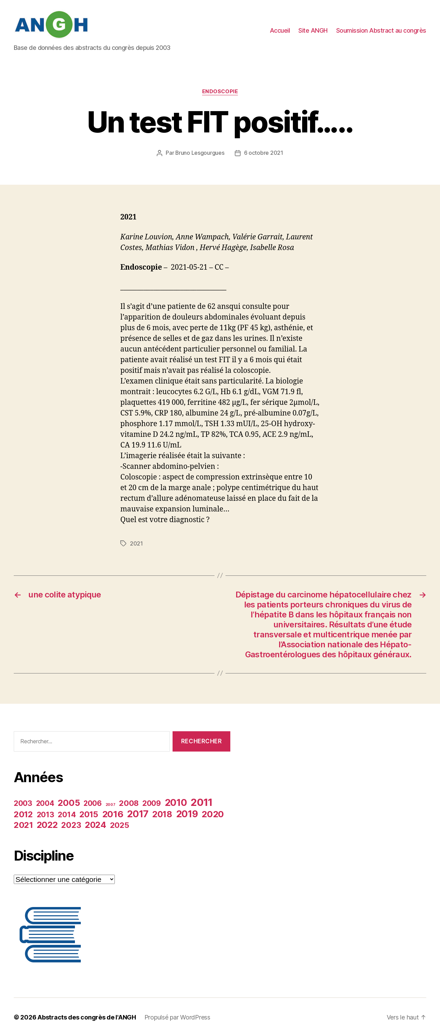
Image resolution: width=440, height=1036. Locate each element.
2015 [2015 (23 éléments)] (88, 814)
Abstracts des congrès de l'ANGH (86, 1016)
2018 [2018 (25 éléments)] (162, 813)
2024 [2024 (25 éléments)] (95, 824)
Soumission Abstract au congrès (381, 30)
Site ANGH (313, 30)
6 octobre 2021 (263, 152)
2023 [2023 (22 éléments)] (71, 824)
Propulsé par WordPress (177, 1016)
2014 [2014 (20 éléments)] (67, 813)
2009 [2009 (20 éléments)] (151, 802)
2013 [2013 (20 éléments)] (45, 813)
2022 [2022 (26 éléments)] (47, 824)
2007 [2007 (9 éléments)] (111, 804)
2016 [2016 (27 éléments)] (112, 813)
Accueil (280, 30)
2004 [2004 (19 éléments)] (45, 802)
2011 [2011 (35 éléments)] (201, 802)
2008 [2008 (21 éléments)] (129, 802)
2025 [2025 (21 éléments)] (119, 824)
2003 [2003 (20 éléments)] (23, 802)
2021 (136, 543)
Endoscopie (220, 91)
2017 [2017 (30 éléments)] (137, 813)
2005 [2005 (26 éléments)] (69, 802)
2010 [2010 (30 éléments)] (176, 802)
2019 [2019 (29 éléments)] (187, 813)
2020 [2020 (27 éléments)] (212, 813)
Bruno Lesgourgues (199, 152)
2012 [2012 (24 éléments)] (23, 814)
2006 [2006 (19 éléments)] (93, 802)
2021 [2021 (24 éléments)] (23, 824)
